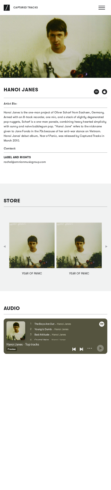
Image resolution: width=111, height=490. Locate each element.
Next (106, 246)
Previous (4, 246)
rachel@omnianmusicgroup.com (25, 162)
